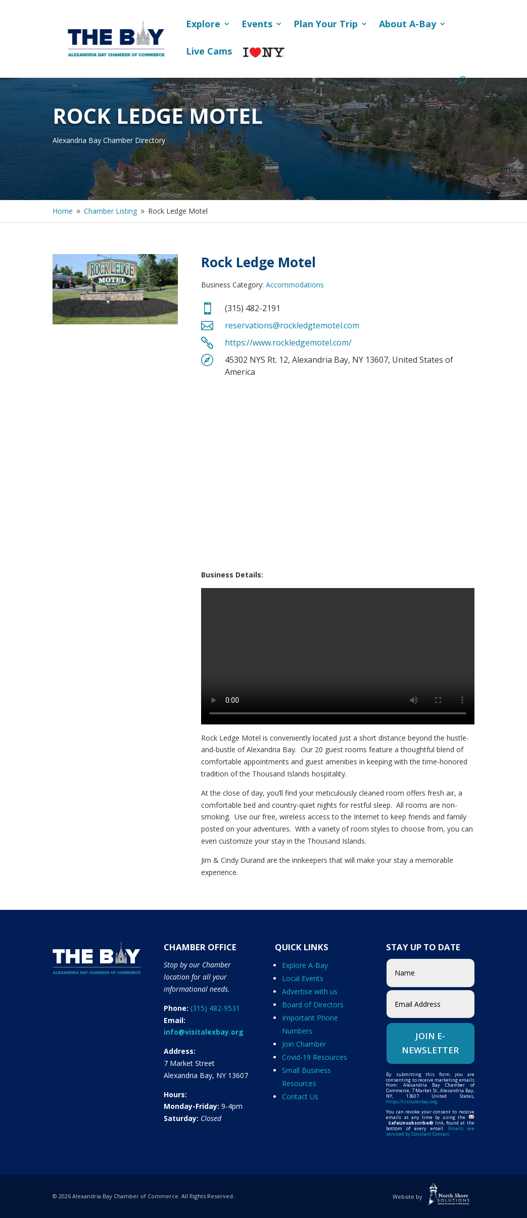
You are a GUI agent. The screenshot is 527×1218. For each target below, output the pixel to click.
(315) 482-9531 (215, 1008)
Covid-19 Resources (314, 1057)
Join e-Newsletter (430, 1043)
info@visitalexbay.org (204, 1032)
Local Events (302, 978)
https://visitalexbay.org (411, 1101)
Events (257, 25)
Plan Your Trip (326, 25)
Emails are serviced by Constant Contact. (430, 1131)
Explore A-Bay (305, 965)
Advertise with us (310, 991)
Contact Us (300, 1096)
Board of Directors (313, 1004)
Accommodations (295, 284)
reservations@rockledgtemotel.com (292, 325)
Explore (203, 25)
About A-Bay (407, 25)
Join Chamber (304, 1044)
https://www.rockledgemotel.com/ (288, 342)
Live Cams (209, 52)
